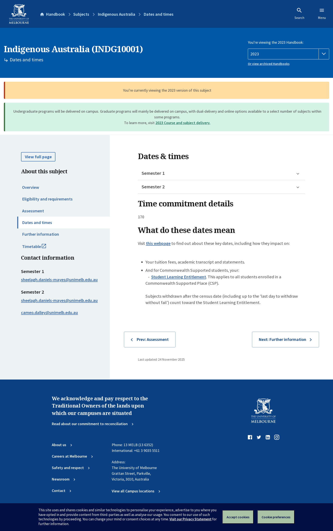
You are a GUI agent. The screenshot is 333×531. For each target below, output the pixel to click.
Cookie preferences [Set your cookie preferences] (276, 517)
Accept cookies (238, 517)
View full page (38, 157)
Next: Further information (282, 339)
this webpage (158, 243)
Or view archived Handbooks (268, 64)
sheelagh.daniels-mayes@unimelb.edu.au (59, 279)
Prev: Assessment (153, 339)
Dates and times (37, 222)
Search (299, 13)
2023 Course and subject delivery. (182, 122)
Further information (40, 234)
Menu (322, 13)
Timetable (39, 248)
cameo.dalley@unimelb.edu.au (49, 312)
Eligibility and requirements (47, 199)
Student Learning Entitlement (178, 277)
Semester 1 (153, 173)
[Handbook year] (288, 54)
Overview (30, 187)
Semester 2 (153, 187)
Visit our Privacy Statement (190, 519)
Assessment (33, 211)
